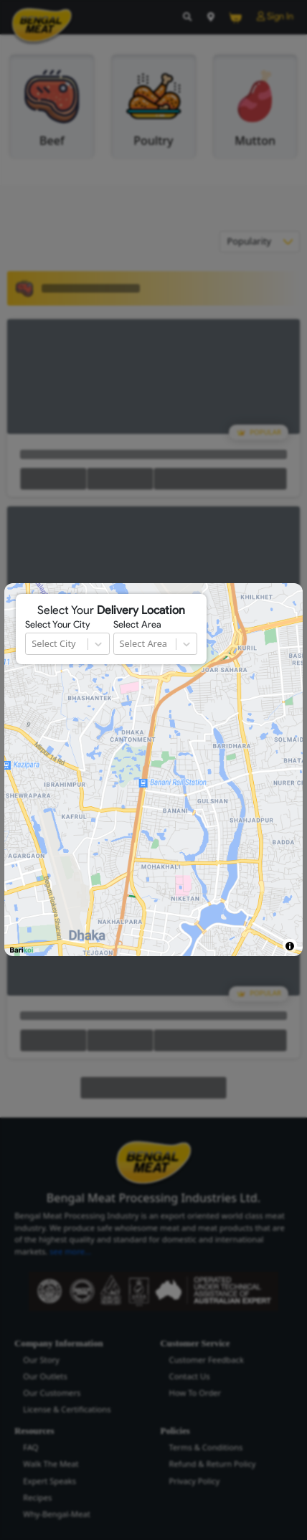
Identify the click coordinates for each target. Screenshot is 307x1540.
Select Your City (57, 624)
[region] (153, 769)
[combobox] (33, 644)
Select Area (137, 624)
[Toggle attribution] (289, 946)
